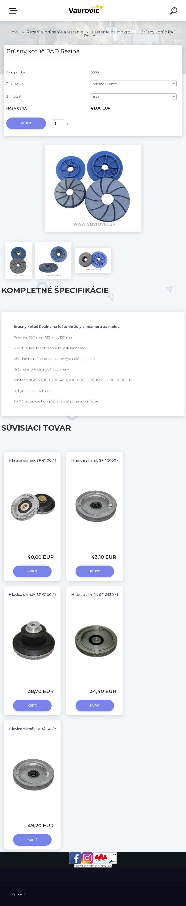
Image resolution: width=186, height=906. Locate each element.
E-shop (14, 11)
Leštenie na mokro (111, 32)
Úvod (13, 32)
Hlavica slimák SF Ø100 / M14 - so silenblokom (52, 594)
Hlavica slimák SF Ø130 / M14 (97, 594)
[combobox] (134, 83)
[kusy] (58, 123)
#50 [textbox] (96, 97)
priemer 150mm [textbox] (105, 84)
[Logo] (86, 10)
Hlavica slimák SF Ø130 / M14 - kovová (44, 728)
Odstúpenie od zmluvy (93, 865)
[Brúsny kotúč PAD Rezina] (93, 146)
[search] (174, 11)
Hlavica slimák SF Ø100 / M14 (35, 460)
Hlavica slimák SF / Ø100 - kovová (102, 460)
